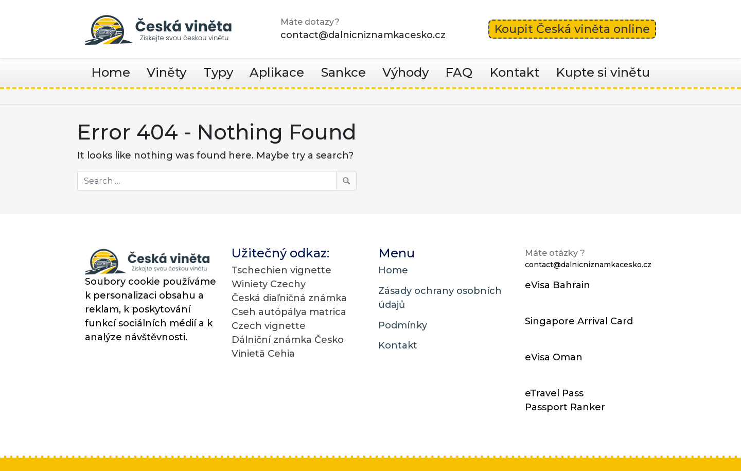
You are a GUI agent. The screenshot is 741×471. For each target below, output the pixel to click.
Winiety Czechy (269, 284)
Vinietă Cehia (263, 353)
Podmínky (402, 325)
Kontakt (514, 72)
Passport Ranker (565, 407)
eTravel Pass (554, 393)
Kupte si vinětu (603, 72)
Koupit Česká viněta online (572, 29)
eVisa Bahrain (557, 285)
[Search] (217, 180)
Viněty (166, 72)
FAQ (458, 72)
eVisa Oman (554, 357)
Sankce (343, 72)
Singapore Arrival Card (579, 321)
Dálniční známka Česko (288, 339)
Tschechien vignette (281, 270)
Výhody (405, 72)
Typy (218, 72)
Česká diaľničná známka (289, 298)
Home (110, 72)
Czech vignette (269, 326)
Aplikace (277, 72)
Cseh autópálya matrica (289, 312)
